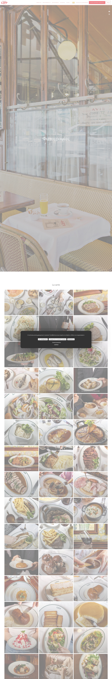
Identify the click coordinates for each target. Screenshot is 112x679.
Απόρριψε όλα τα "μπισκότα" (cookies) (57, 339)
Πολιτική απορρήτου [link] (56, 342)
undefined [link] (56, 344)
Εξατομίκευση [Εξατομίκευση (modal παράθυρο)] (71, 339)
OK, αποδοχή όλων (43, 339)
